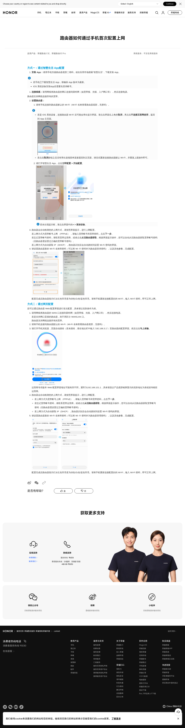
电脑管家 (142, 680)
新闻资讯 (119, 648)
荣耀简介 (119, 645)
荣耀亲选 (74, 673)
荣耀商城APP (167, 648)
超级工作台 (143, 683)
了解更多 (116, 718)
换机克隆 (142, 669)
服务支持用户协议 (100, 669)
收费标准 (96, 648)
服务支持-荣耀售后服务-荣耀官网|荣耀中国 (33, 631)
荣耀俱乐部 (119, 12)
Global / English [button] (127, 4)
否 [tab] (85, 491)
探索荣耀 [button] (144, 12)
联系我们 (32, 561)
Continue (169, 4)
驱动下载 (142, 690)
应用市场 (142, 655)
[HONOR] (8, 631)
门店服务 (96, 662)
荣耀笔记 (142, 662)
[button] (10, 707)
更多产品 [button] (83, 12)
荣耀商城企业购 (168, 659)
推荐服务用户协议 (100, 676)
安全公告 (119, 697)
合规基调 (119, 693)
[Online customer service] (178, 711)
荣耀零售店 (166, 655)
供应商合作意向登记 (170, 683)
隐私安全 (119, 676)
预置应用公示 (144, 687)
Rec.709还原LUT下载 (147, 693)
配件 (72, 669)
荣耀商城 (175, 12)
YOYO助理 (143, 676)
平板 (57, 12)
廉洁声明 (119, 690)
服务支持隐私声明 (100, 666)
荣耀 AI (106, 12)
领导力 (119, 669)
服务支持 (132, 12)
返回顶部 (171, 631)
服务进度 (96, 652)
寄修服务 (96, 659)
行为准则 (119, 686)
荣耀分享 (142, 673)
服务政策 (96, 645)
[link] (5, 707)
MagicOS (95, 12)
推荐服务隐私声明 (100, 673)
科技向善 (119, 683)
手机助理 (142, 666)
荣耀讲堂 (165, 672)
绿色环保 (119, 672)
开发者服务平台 (168, 676)
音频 (73, 12)
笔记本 (48, 12)
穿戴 (65, 12)
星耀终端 (165, 679)
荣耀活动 (119, 659)
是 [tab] (65, 491)
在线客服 (32, 558)
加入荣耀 (119, 652)
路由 (72, 666)
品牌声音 (119, 655)
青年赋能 (119, 679)
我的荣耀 (142, 652)
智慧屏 (73, 662)
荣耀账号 (142, 659)
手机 (39, 12)
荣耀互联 (142, 648)
